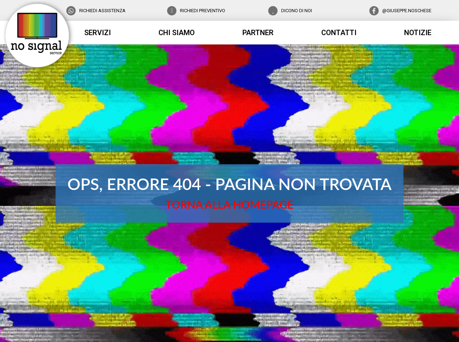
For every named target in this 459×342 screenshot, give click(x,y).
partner (258, 32)
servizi (97, 32)
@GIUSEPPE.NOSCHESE (406, 10)
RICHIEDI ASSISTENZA (102, 10)
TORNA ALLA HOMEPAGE (229, 204)
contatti (338, 32)
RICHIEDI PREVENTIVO (202, 10)
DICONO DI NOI (296, 10)
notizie (417, 32)
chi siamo (176, 32)
